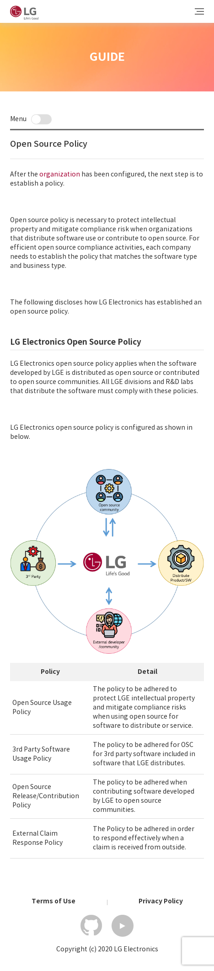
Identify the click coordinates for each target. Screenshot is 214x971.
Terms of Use (53, 901)
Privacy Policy (161, 901)
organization (59, 174)
